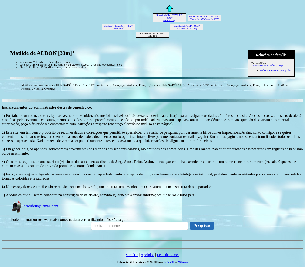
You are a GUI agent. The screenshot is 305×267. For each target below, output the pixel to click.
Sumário (132, 255)
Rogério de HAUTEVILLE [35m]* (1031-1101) (169, 18)
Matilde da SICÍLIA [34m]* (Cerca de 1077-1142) (187, 27)
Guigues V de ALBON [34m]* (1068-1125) (118, 27)
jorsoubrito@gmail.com (34, 206)
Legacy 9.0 (169, 262)
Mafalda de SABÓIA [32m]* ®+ (275, 70)
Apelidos (147, 255)
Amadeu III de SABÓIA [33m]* (268, 65)
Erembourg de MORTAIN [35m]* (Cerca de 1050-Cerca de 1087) (204, 17)
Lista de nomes (168, 255)
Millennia (183, 262)
